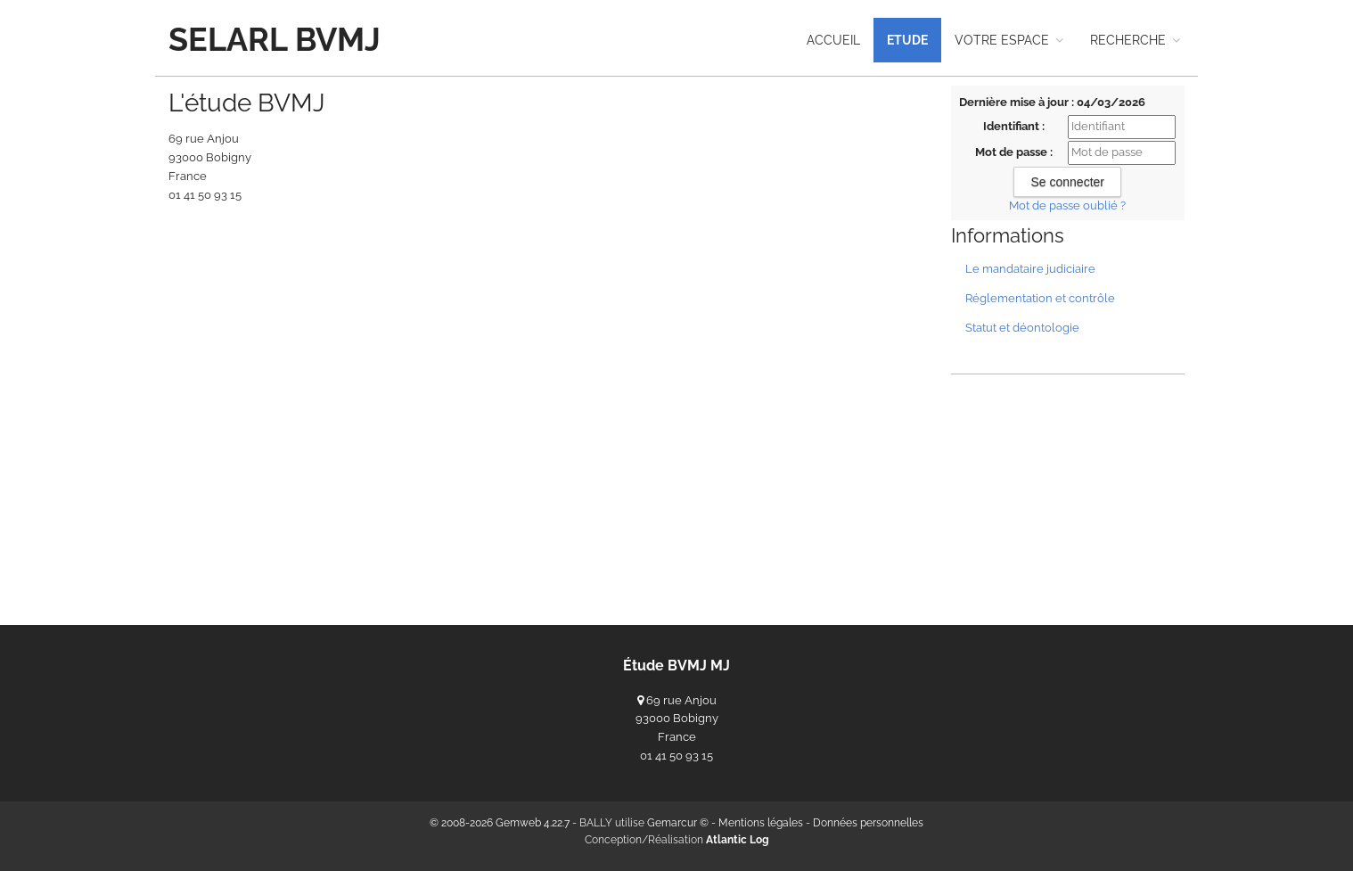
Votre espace (1009, 40)
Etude (907, 40)
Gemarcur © (678, 823)
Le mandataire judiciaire (1030, 268)
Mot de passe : (1014, 152)
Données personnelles (868, 823)
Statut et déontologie (1022, 327)
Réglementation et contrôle (1040, 298)
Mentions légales (760, 823)
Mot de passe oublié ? (1067, 205)
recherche (1135, 40)
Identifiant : (1014, 126)
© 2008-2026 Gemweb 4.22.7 (500, 823)
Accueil (833, 40)
